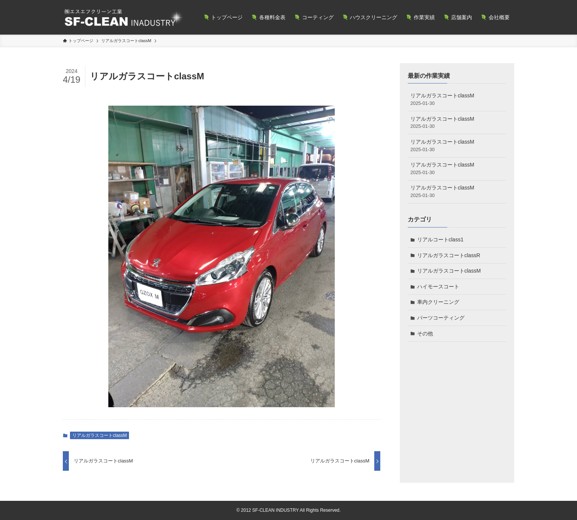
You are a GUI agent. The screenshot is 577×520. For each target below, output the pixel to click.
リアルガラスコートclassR (448, 255)
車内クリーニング (438, 302)
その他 (425, 333)
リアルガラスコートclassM (99, 435)
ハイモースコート (438, 286)
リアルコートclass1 (440, 240)
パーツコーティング (441, 318)
